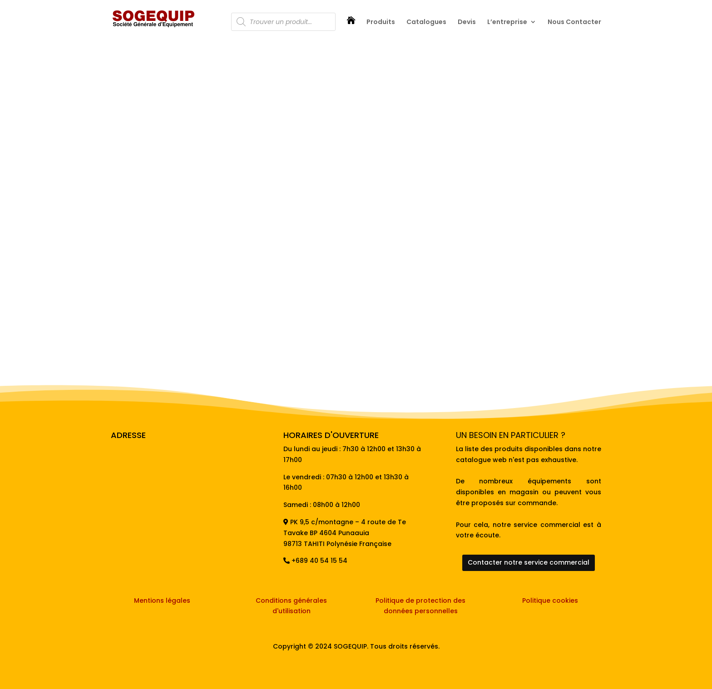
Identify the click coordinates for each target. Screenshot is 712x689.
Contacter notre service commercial (528, 562)
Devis (467, 22)
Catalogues (426, 22)
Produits (380, 22)
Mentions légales (162, 600)
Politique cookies (550, 600)
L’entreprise (507, 22)
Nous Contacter (574, 22)
